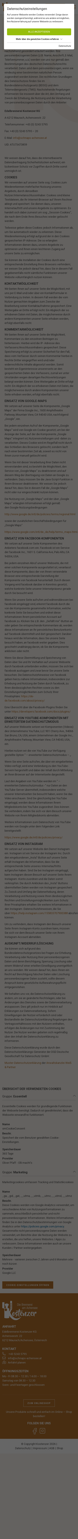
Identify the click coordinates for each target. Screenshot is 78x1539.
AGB (52, 1448)
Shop (60, 1448)
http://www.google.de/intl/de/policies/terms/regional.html (40, 514)
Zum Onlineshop (39, 1403)
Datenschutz (23, 1448)
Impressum (40, 1448)
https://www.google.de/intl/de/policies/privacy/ (34, 837)
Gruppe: (39, 1096)
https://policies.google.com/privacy (42, 1226)
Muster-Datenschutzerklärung (23, 1062)
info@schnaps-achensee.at (30, 137)
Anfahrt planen (17, 1362)
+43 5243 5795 (17, 1354)
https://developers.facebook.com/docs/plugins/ (41, 711)
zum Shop (55, 7)
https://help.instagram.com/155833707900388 (39, 913)
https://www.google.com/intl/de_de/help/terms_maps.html (41, 532)
